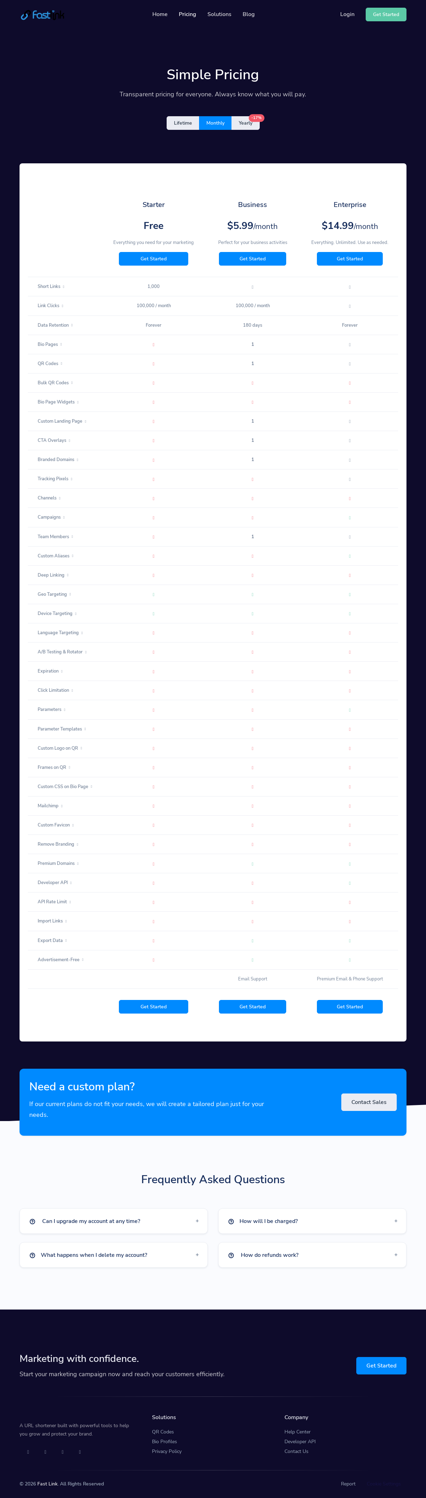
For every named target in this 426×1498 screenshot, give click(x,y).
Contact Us (296, 1451)
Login (347, 14)
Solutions (219, 14)
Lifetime (183, 123)
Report (348, 1484)
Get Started (153, 258)
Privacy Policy (167, 1451)
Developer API (300, 1441)
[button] (113, 1221)
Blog (249, 14)
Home (160, 14)
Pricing (187, 14)
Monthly (215, 123)
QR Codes (163, 1432)
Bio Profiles (164, 1441)
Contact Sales (369, 1102)
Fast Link (47, 1484)
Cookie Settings (384, 1484)
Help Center (297, 1432)
